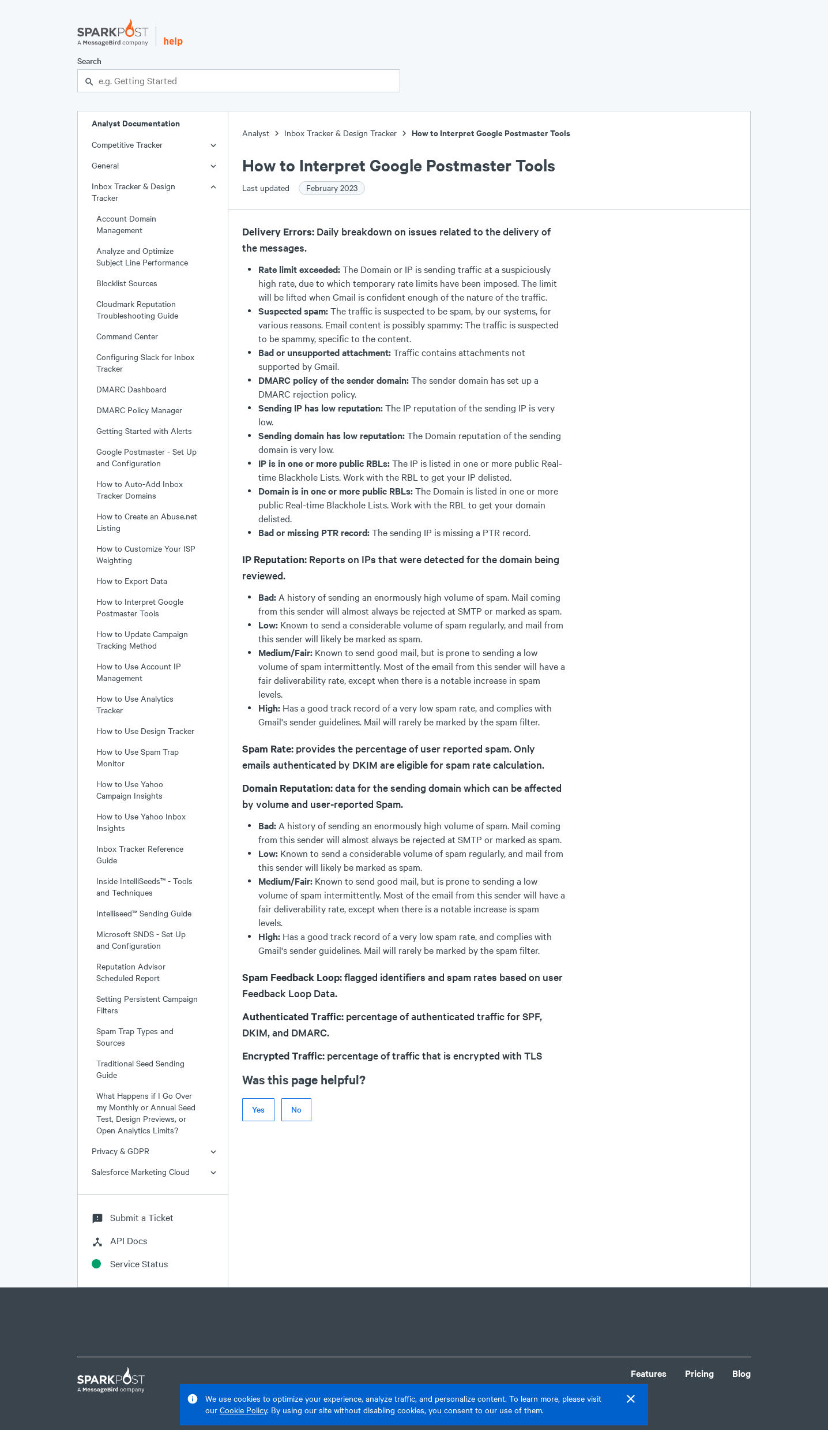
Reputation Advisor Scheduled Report (130, 972)
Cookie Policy (243, 1410)
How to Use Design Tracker (145, 730)
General (105, 165)
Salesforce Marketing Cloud (141, 1171)
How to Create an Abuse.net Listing (146, 522)
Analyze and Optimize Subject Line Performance (142, 256)
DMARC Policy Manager (139, 410)
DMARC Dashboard (131, 389)
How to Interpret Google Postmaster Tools (139, 607)
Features (649, 1373)
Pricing (699, 1373)
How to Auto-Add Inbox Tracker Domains (139, 489)
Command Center (127, 336)
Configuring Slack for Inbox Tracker (145, 362)
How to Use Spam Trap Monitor (137, 757)
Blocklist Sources (126, 283)
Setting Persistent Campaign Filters (147, 1004)
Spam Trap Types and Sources (135, 1036)
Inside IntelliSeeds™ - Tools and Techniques (144, 886)
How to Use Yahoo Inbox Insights (141, 822)
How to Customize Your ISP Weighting (145, 554)
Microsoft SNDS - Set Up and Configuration (141, 940)
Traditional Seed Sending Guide (140, 1069)
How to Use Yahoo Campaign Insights (129, 789)
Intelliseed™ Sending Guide (143, 913)
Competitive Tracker (127, 144)
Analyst (255, 133)
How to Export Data (131, 580)
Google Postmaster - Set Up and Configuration (146, 457)
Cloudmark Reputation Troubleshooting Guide (137, 309)
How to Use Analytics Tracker (135, 704)
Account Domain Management (126, 224)
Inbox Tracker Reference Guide (139, 854)
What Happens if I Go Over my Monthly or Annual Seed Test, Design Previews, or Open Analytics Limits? (145, 1113)
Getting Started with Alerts (144, 430)
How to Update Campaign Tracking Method (142, 639)
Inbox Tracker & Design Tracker (133, 192)
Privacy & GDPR (120, 1151)
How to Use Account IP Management (138, 672)
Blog (741, 1373)
